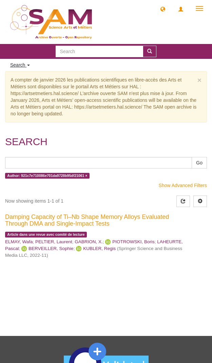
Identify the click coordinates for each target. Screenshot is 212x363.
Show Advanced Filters (183, 185)
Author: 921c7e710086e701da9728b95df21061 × (47, 176)
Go (199, 162)
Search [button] (20, 65)
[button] (163, 9)
